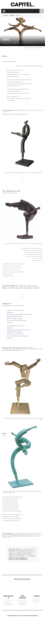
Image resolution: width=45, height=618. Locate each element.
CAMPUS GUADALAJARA (8, 597)
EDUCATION (36, 596)
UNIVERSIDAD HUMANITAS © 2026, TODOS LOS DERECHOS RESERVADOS (22, 615)
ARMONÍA (20, 600)
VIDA (4, 604)
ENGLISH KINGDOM (12, 43)
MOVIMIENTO (20, 43)
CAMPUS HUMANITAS (22, 601)
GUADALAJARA (8, 603)
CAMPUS (4, 43)
